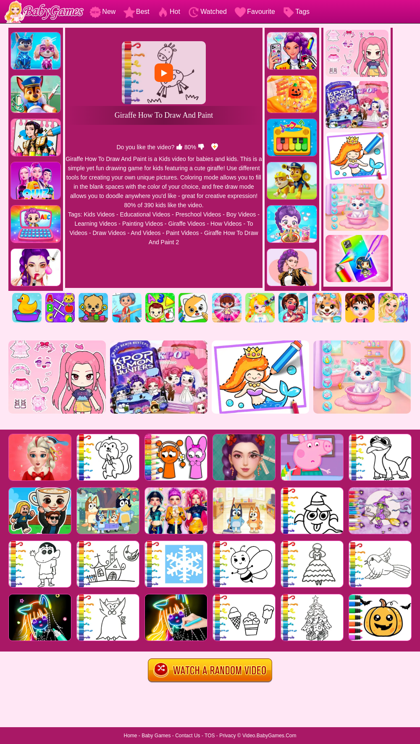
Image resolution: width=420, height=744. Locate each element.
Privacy (227, 736)
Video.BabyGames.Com (269, 736)
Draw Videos (109, 233)
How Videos (226, 223)
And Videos (145, 233)
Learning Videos (95, 223)
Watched (207, 11)
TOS (210, 736)
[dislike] (201, 147)
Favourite (254, 11)
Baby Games (156, 736)
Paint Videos (182, 233)
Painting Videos (142, 223)
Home (130, 736)
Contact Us (187, 736)
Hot (168, 11)
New (102, 11)
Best (136, 11)
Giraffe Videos (186, 223)
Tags (296, 11)
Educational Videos (145, 214)
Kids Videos (99, 214)
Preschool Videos (198, 214)
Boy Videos (241, 214)
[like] (179, 147)
